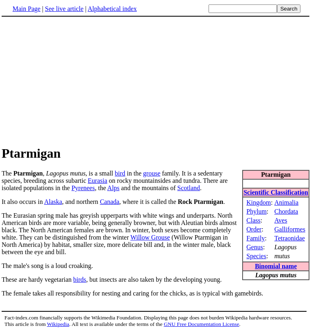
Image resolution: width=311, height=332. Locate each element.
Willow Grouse (150, 237)
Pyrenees (83, 187)
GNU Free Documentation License (201, 324)
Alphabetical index (111, 8)
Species (256, 256)
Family (256, 238)
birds (79, 279)
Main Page (26, 8)
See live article (64, 8)
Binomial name (276, 266)
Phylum (257, 211)
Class (254, 220)
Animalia (286, 202)
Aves (280, 220)
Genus (255, 247)
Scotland (188, 187)
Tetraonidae (289, 238)
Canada (109, 201)
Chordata (286, 211)
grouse (151, 173)
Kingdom (259, 202)
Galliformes (289, 229)
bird (120, 173)
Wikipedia (58, 324)
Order (254, 229)
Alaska (53, 201)
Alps (113, 187)
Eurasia (97, 180)
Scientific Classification (275, 192)
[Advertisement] (70, 80)
